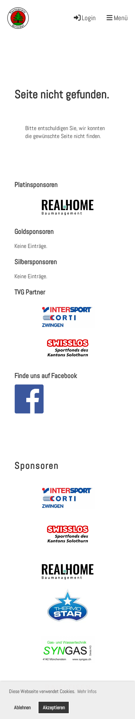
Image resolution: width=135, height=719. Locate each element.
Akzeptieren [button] (54, 707)
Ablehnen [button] (22, 707)
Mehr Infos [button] (86, 691)
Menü (117, 18)
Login (84, 18)
